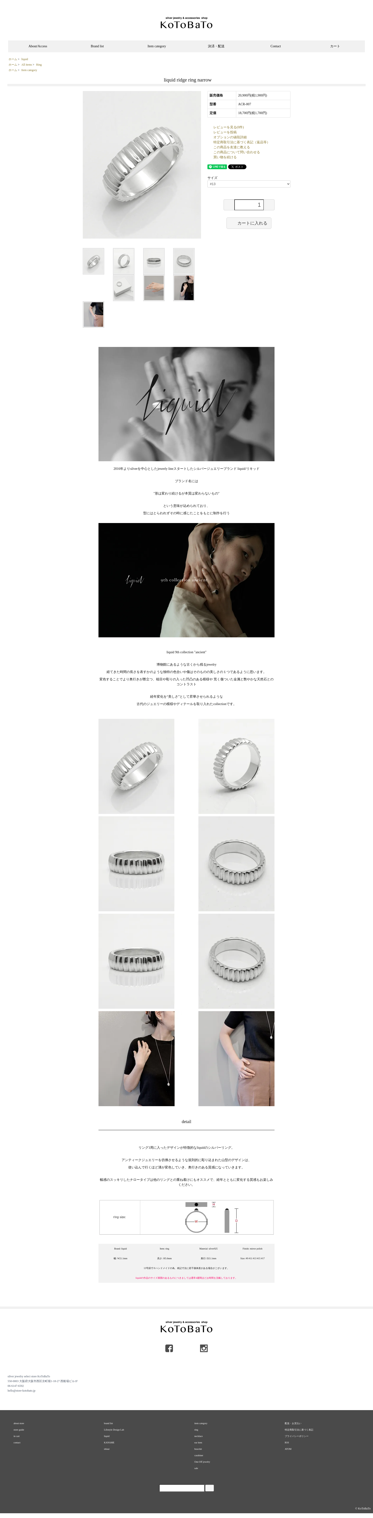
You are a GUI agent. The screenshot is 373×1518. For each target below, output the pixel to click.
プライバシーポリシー (297, 1436)
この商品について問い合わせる (236, 152)
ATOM (288, 1449)
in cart (17, 1436)
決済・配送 (216, 46)
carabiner (198, 1455)
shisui (106, 1449)
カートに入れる (249, 223)
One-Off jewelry (202, 1461)
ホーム (13, 59)
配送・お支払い (293, 1423)
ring (196, 1429)
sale (196, 1468)
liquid (24, 59)
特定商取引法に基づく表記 (299, 1429)
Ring (39, 64)
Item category (156, 46)
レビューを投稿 (225, 132)
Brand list (97, 46)
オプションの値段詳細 (230, 137)
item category (200, 1423)
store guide (19, 1429)
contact (17, 1442)
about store (19, 1423)
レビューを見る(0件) (228, 127)
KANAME (109, 1442)
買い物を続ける (225, 157)
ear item (198, 1442)
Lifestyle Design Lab (114, 1429)
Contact (275, 46)
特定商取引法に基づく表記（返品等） (241, 142)
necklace (198, 1436)
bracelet (198, 1449)
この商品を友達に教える (231, 147)
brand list (108, 1423)
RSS (287, 1442)
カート (335, 46)
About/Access (38, 46)
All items (26, 64)
